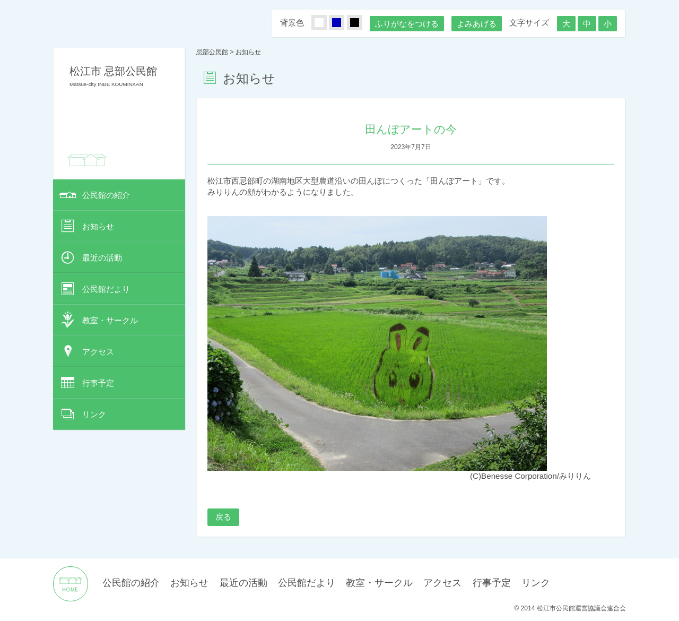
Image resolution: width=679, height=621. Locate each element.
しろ (325, 23)
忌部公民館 (212, 52)
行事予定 (98, 382)
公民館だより (106, 289)
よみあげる (477, 23)
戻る (223, 516)
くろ (360, 23)
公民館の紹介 (106, 195)
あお (342, 23)
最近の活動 (102, 257)
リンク (94, 414)
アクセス (98, 351)
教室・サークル (110, 320)
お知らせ (98, 226)
